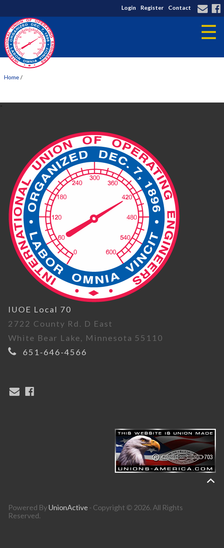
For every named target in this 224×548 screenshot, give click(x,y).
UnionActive (68, 507)
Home (11, 77)
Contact (179, 7)
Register (152, 7)
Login (128, 7)
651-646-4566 (55, 352)
